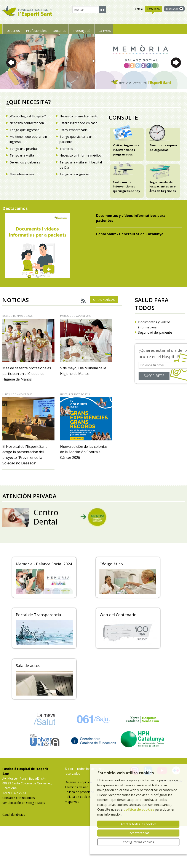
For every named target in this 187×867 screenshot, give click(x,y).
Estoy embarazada (73, 130)
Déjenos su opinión (78, 782)
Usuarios (15, 29)
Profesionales (46, 29)
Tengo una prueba (23, 148)
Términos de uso (76, 787)
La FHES (137, 29)
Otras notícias (104, 300)
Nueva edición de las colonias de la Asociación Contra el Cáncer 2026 (83, 452)
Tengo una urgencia (74, 174)
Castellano (153, 9)
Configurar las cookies (138, 842)
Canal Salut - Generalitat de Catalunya (130, 234)
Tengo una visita (22, 155)
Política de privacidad (79, 792)
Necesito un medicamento (78, 116)
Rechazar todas (138, 833)
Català (139, 9)
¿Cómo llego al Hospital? (28, 116)
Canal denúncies (13, 815)
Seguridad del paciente (155, 332)
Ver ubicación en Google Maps (23, 803)
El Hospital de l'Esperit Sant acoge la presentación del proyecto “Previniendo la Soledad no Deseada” (24, 454)
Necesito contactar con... (28, 123)
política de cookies (138, 809)
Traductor (172, 9)
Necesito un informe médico (80, 155)
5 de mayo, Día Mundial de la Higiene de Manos (83, 371)
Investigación (107, 29)
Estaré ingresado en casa (78, 123)
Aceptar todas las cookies (138, 824)
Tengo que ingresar (24, 130)
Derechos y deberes (25, 162)
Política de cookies (78, 797)
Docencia (77, 29)
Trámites (66, 148)
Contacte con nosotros (18, 798)
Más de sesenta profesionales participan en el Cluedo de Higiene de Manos (26, 373)
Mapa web (72, 802)
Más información (22, 174)
